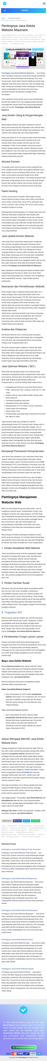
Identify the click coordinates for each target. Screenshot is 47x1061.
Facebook (17, 821)
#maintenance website (25, 832)
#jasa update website (18, 830)
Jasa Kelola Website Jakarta (25, 37)
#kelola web (34, 830)
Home (3, 18)
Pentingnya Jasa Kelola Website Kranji (17, 939)
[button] (44, 3)
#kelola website (8, 832)
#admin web (12, 826)
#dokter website (25, 826)
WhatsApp (35, 821)
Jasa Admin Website (14, 18)
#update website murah (31, 837)
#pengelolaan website (27, 834)
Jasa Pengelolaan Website (29, 39)
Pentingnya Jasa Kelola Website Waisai (18, 969)
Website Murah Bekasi (23, 41)
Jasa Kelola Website (26, 35)
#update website (13, 837)
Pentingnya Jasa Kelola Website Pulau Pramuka (21, 849)
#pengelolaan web (9, 834)
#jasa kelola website (18, 828)
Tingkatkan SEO (13, 612)
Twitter (26, 821)
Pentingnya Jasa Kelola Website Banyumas (19, 878)
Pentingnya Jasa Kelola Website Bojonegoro (20, 910)
